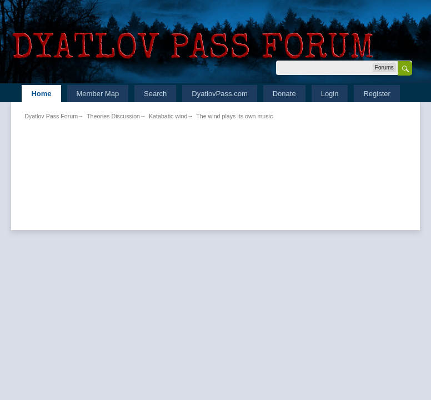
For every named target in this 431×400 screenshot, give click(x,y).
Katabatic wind (168, 116)
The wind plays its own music (234, 116)
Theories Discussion (113, 116)
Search (155, 93)
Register (376, 93)
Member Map (98, 93)
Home (41, 93)
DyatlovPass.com (219, 93)
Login (330, 93)
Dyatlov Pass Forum (51, 116)
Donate (284, 93)
